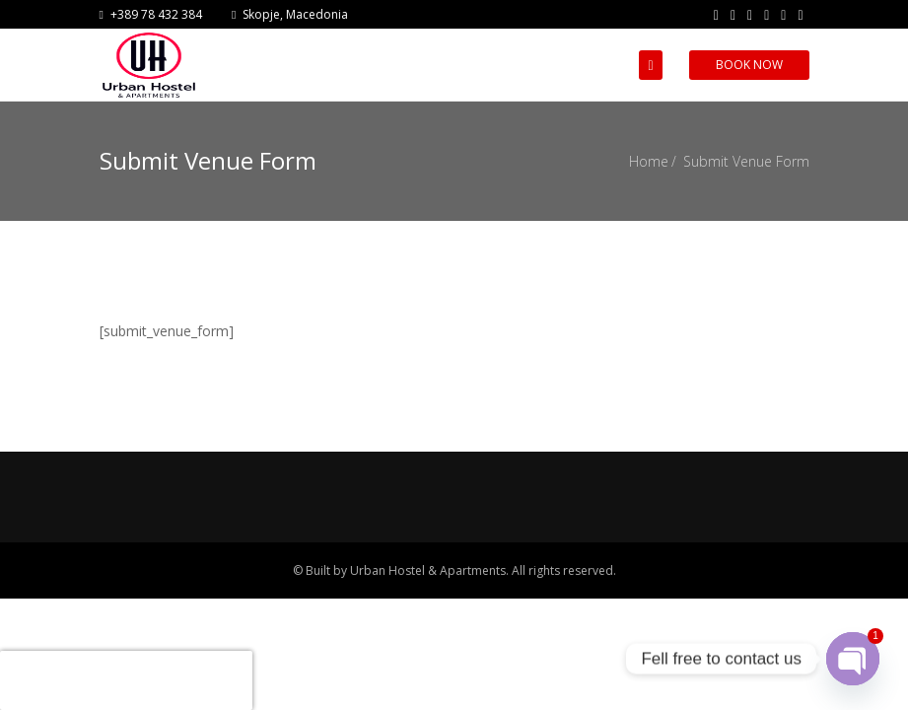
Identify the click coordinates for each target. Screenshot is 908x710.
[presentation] (126, 680)
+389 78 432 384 (151, 14)
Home (648, 161)
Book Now (749, 64)
